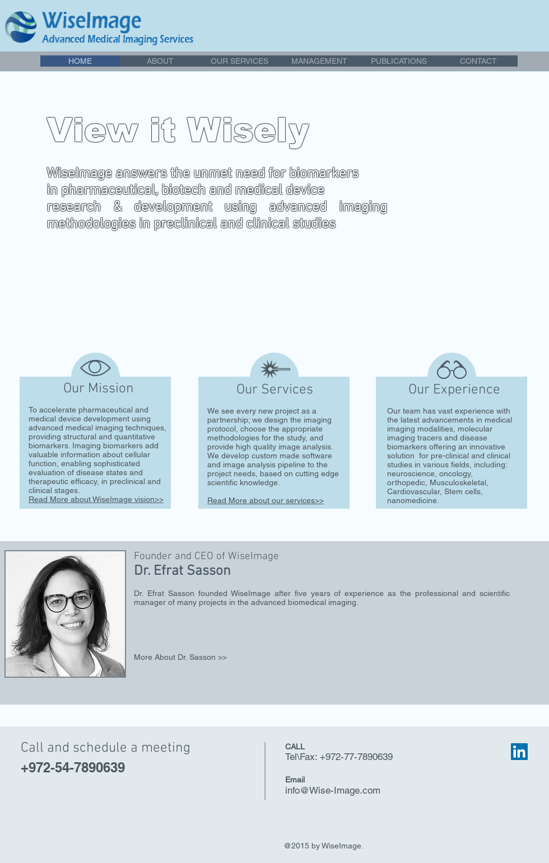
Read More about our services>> (265, 500)
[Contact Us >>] (432, 328)
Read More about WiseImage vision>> (96, 499)
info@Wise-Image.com (332, 790)
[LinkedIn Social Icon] (519, 751)
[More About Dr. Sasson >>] (203, 657)
